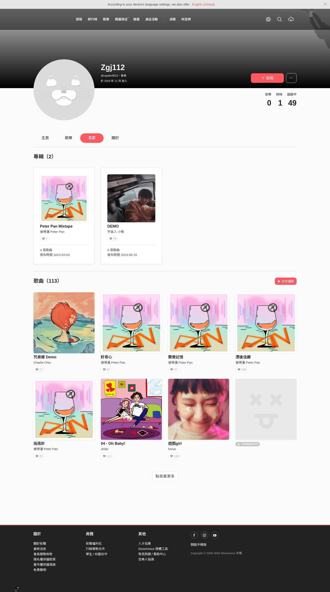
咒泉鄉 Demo (44, 357)
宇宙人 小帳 (115, 231)
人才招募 (144, 543)
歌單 (106, 19)
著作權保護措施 (44, 565)
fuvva (172, 450)
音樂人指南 (146, 559)
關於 (115, 138)
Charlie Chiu (42, 362)
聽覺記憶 (175, 357)
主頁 (45, 138)
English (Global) (203, 4)
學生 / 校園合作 (97, 554)
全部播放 (285, 281)
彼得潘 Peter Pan (52, 231)
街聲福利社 (94, 543)
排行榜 (92, 19)
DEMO (113, 226)
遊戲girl (175, 445)
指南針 (39, 445)
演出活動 (151, 19)
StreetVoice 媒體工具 (153, 549)
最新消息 (39, 549)
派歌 (172, 19)
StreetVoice (50, 19)
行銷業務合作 (95, 549)
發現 (79, 19)
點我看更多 (165, 479)
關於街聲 (39, 543)
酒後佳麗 (243, 357)
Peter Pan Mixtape (56, 226)
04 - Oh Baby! (113, 445)
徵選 (136, 19)
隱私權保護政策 (44, 559)
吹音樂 (186, 19)
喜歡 (92, 138)
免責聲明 (39, 570)
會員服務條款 (42, 554)
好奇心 (106, 357)
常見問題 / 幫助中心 (152, 554)
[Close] (325, 4)
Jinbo (104, 450)
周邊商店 (122, 19)
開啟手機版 (198, 544)
